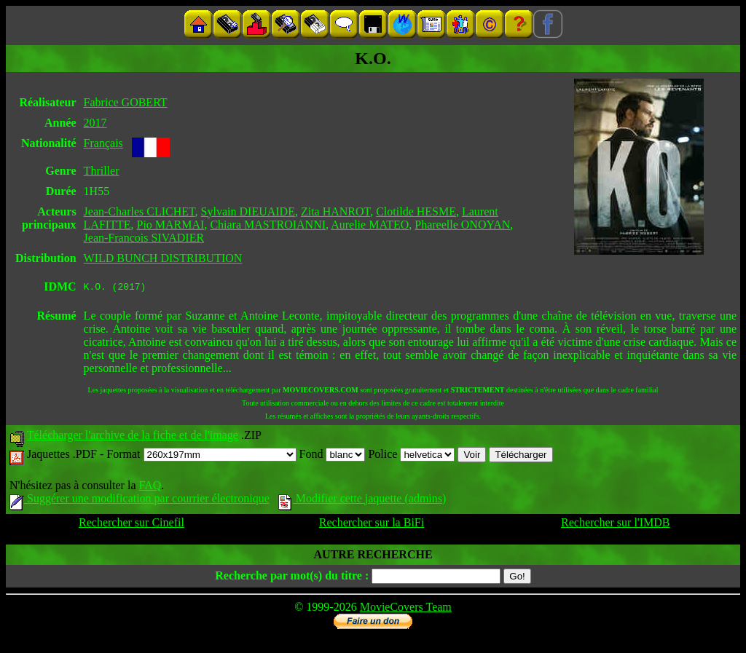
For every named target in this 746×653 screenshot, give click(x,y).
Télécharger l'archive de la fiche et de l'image (132, 437)
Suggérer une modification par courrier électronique (139, 500)
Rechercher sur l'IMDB (615, 524)
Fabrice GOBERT (126, 102)
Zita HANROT (335, 211)
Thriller (101, 171)
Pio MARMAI (170, 224)
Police (411, 456)
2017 (95, 122)
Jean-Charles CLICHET (139, 211)
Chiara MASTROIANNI (268, 224)
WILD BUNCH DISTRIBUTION (163, 258)
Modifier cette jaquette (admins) (362, 500)
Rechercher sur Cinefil (131, 524)
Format (201, 456)
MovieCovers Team (406, 609)
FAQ (149, 487)
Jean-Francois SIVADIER (144, 237)
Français (103, 143)
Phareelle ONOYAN (462, 224)
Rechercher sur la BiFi (371, 524)
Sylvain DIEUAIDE (248, 211)
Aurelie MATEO (370, 224)
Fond (332, 456)
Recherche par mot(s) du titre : (292, 577)
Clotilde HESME (416, 211)
